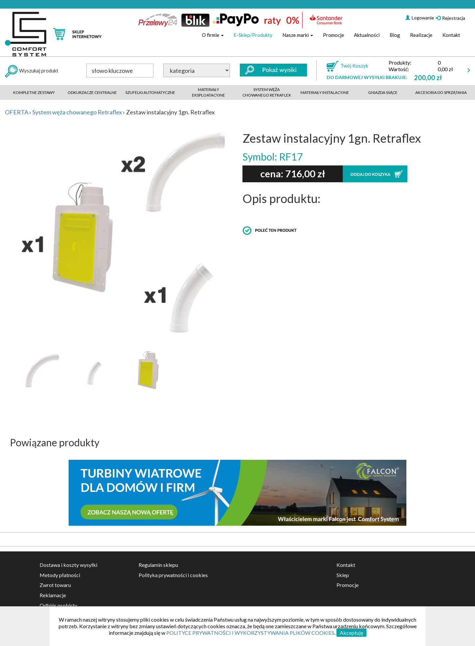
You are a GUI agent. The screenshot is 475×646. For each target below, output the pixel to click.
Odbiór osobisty (58, 605)
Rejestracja (450, 18)
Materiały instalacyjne (325, 92)
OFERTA (16, 112)
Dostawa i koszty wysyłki (68, 565)
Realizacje (421, 35)
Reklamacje (53, 595)
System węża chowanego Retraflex (77, 112)
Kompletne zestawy (34, 92)
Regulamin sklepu (158, 565)
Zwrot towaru (55, 585)
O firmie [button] (213, 35)
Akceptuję (351, 633)
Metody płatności (60, 575)
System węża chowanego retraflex (266, 92)
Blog (395, 35)
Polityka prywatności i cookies (173, 575)
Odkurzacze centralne (92, 92)
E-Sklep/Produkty (253, 35)
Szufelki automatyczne (150, 92)
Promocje (333, 35)
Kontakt (451, 35)
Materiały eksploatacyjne (208, 92)
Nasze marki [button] (297, 35)
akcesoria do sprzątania (441, 92)
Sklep (342, 575)
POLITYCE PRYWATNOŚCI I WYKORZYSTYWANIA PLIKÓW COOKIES (250, 633)
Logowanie (419, 17)
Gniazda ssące (382, 92)
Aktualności (367, 35)
